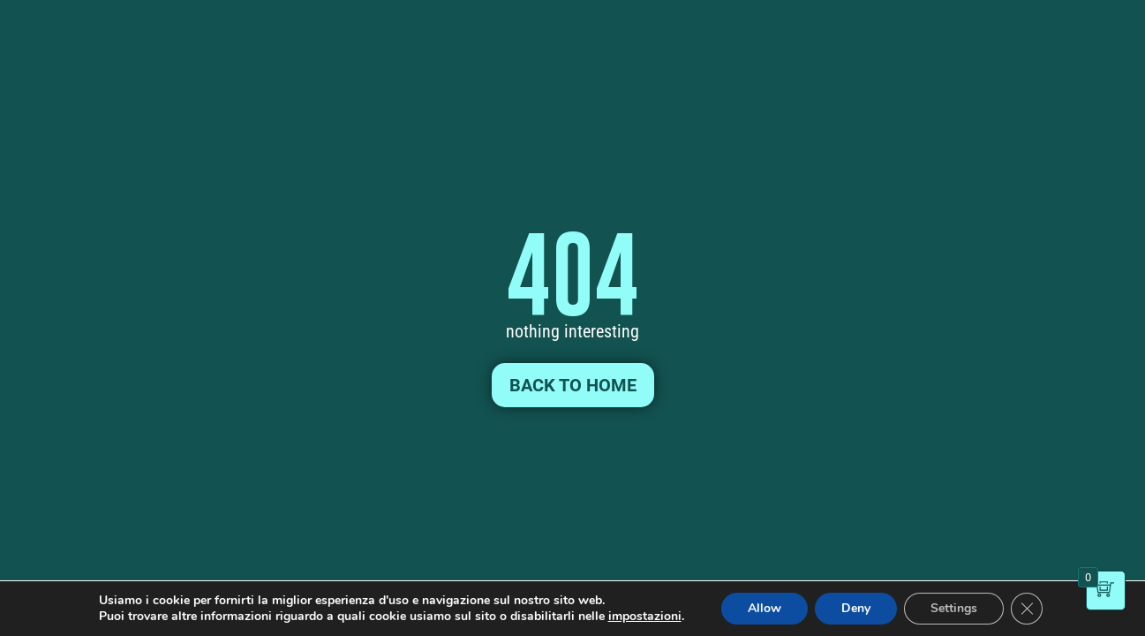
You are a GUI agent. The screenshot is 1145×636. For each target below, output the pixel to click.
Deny (855, 608)
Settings (953, 608)
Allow (764, 608)
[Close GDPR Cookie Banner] (1027, 609)
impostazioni (645, 617)
